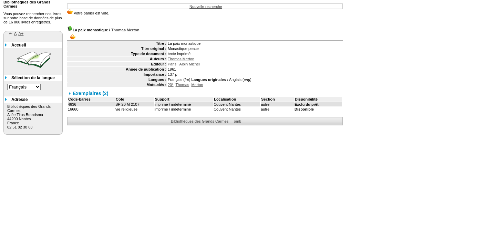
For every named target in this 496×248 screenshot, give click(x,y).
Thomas (182, 85)
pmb (237, 121)
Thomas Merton (125, 30)
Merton (197, 85)
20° (171, 85)
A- (10, 33)
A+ (20, 33)
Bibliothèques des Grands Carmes (200, 121)
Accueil (18, 45)
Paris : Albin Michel (184, 64)
